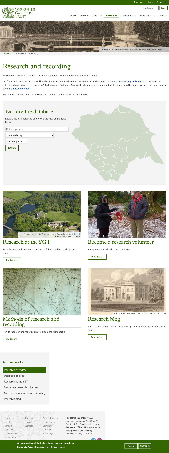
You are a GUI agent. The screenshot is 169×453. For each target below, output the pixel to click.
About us (29, 418)
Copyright (47, 426)
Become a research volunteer (21, 387)
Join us (28, 422)
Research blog (12, 399)
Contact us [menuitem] (161, 2)
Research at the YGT (16, 381)
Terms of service (50, 418)
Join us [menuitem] (149, 2)
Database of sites (14, 375)
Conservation (128, 15)
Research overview (15, 370)
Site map (47, 429)
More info (61, 447)
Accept (131, 446)
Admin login (48, 433)
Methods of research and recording (24, 393)
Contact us (30, 426)
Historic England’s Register (133, 81)
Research (111, 15)
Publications (147, 15)
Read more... (12, 260)
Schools (97, 15)
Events (84, 15)
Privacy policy (49, 422)
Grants (163, 15)
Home (73, 15)
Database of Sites (20, 88)
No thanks (145, 446)
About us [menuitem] (138, 2)
